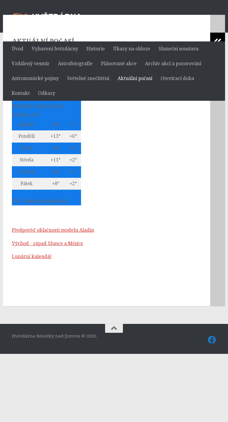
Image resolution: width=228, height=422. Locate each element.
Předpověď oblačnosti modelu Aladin (53, 298)
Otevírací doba (177, 78)
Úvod (17, 49)
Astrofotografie (75, 63)
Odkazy (46, 93)
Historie (95, 49)
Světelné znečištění (88, 78)
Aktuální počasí (135, 78)
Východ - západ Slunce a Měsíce (47, 311)
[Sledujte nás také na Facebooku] (212, 408)
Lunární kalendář (31, 324)
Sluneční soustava (179, 49)
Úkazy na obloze (131, 49)
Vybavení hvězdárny (55, 49)
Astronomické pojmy (35, 78)
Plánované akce (119, 63)
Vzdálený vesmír (31, 63)
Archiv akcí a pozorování (173, 63)
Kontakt (21, 93)
